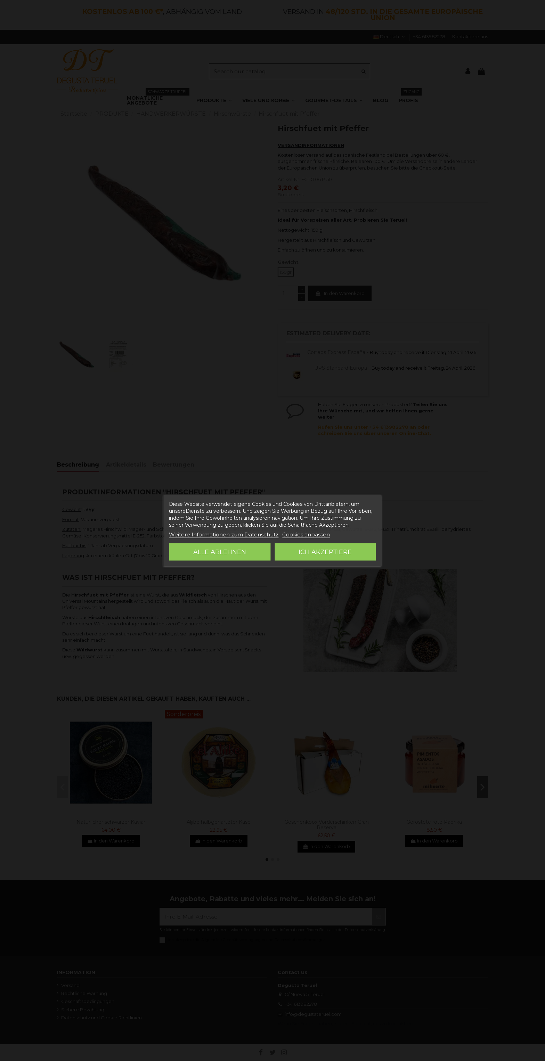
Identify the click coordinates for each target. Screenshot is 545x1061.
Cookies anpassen (306, 534)
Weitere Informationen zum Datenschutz (223, 534)
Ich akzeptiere (325, 552)
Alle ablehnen (219, 552)
